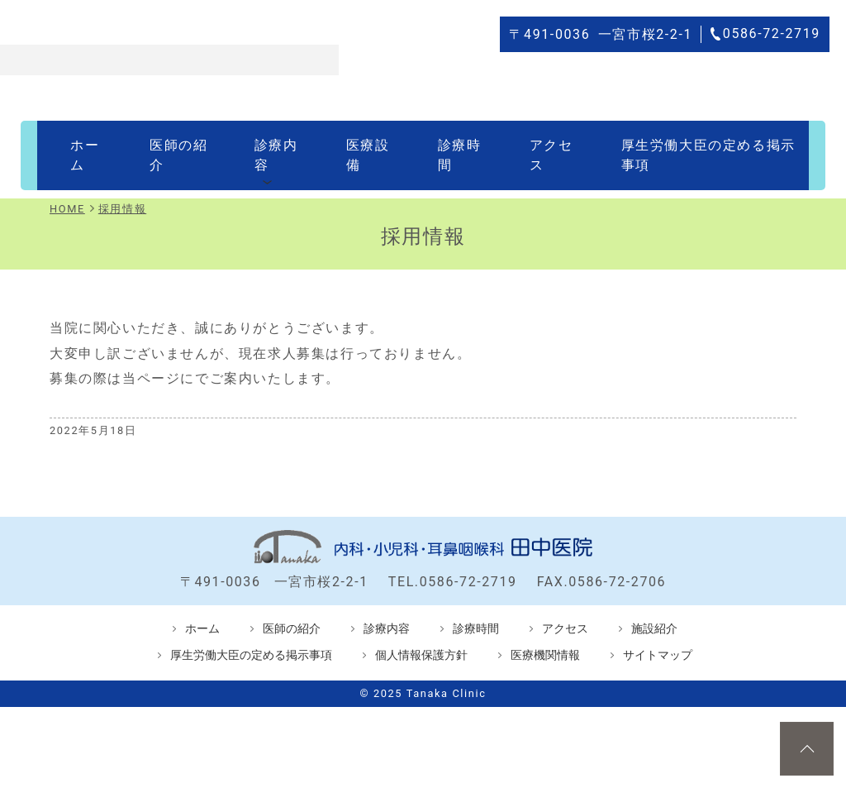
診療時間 (434, 142)
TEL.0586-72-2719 (452, 557)
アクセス (520, 142)
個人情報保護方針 (421, 630)
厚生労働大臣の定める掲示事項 (676, 142)
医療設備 (350, 142)
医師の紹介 (173, 142)
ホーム (90, 142)
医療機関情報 (545, 630)
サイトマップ (657, 630)
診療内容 (265, 142)
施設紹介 (654, 604)
